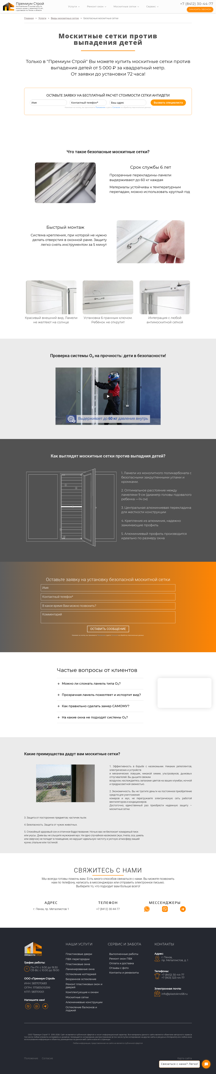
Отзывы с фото (119, 968)
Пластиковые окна (78, 964)
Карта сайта (184, 1058)
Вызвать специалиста (168, 102)
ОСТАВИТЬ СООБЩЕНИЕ (108, 629)
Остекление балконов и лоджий (81, 1009)
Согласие (116, 107)
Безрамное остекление (81, 979)
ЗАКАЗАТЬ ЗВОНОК (200, 9)
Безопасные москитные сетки (100, 18)
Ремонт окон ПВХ (120, 958)
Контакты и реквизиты (124, 972)
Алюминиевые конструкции (84, 1002)
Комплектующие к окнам (82, 992)
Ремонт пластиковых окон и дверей (84, 986)
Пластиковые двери (79, 954)
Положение (100, 107)
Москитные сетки (77, 997)
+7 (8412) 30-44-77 (196, 4)
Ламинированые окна (80, 969)
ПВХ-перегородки (78, 959)
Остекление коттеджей (81, 974)
